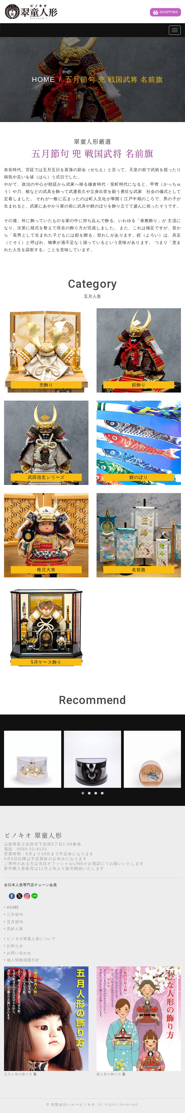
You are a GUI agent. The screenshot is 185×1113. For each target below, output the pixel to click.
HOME (13, 907)
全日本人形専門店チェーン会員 (30, 885)
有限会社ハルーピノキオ (73, 1104)
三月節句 (15, 914)
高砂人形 (15, 929)
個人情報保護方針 (23, 960)
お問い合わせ (19, 953)
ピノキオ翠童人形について (31, 939)
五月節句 (15, 922)
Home (43, 79)
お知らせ (15, 946)
